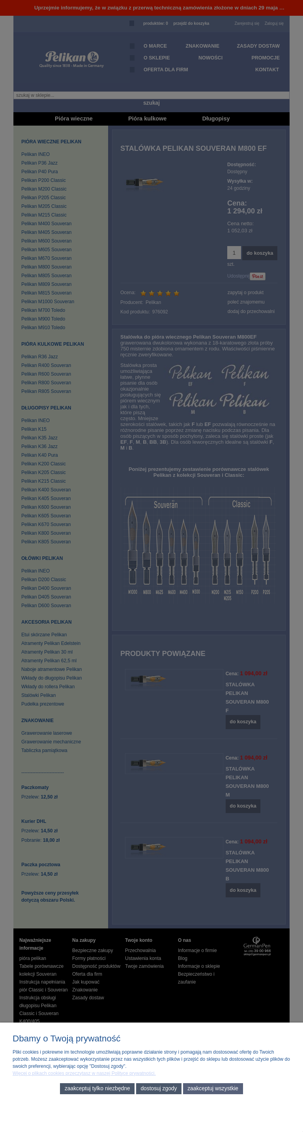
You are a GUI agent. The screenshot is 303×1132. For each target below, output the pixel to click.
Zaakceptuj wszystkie (212, 1088)
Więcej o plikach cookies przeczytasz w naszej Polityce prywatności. (84, 1073)
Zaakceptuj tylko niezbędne (97, 1088)
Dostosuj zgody (158, 1088)
